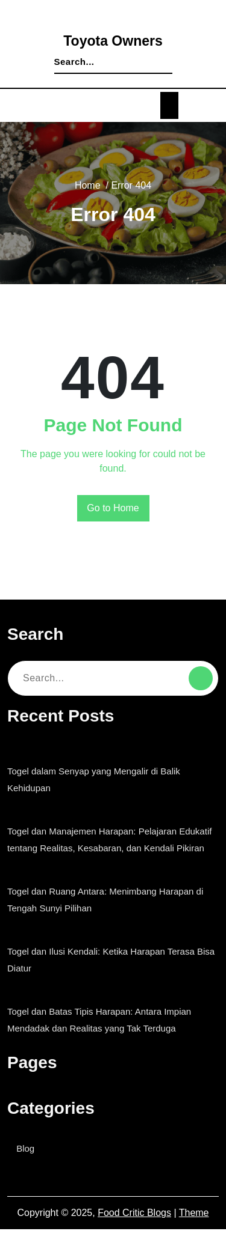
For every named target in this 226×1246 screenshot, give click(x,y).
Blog (29, 1165)
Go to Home (113, 508)
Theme (194, 1230)
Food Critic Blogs (135, 1230)
